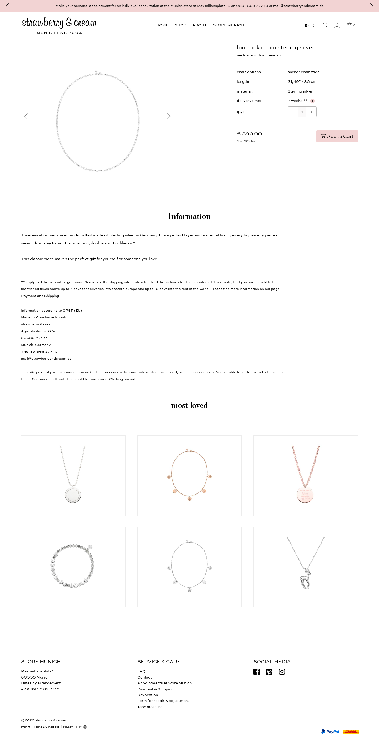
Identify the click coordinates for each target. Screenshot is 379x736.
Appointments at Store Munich (164, 683)
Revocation (147, 695)
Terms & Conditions (46, 726)
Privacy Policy (72, 726)
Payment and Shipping (40, 296)
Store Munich (228, 25)
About (199, 25)
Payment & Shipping (155, 689)
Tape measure (149, 707)
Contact (144, 677)
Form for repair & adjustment (163, 701)
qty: (240, 111)
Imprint (25, 726)
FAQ (141, 671)
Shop (180, 25)
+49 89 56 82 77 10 (40, 689)
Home (162, 25)
